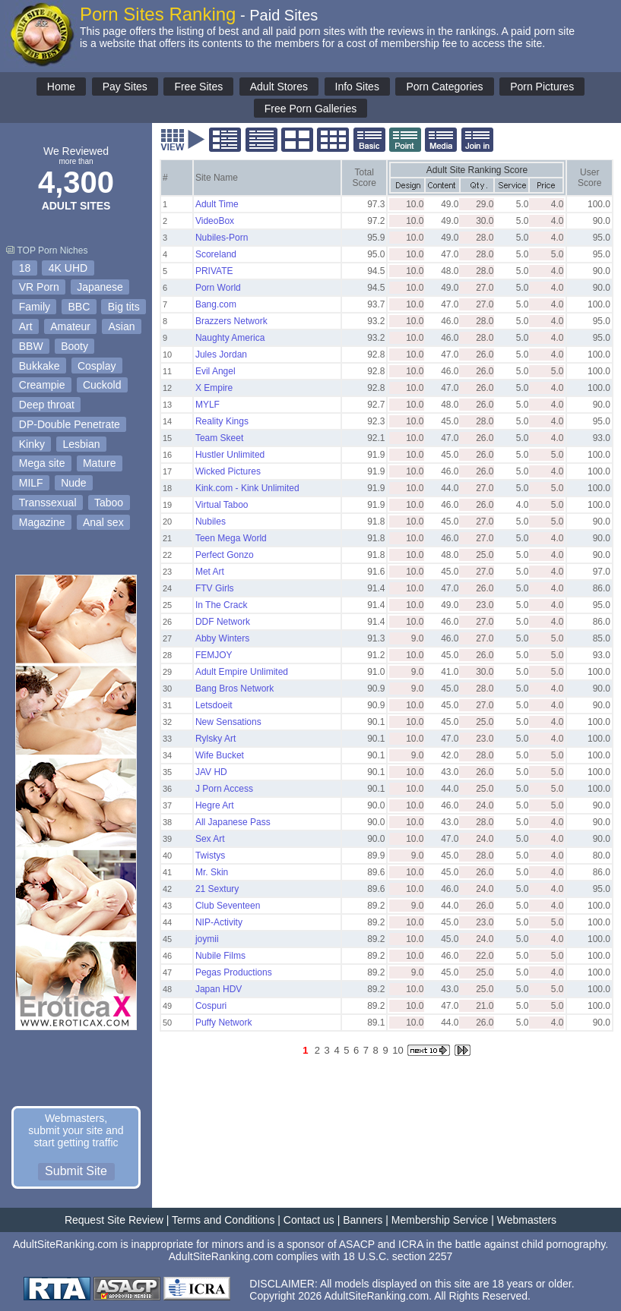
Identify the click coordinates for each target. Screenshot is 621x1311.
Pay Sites (125, 86)
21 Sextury (217, 889)
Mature (99, 463)
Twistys (210, 855)
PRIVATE (214, 271)
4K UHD (68, 268)
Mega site (42, 463)
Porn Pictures (542, 86)
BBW (31, 346)
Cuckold (102, 385)
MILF (31, 483)
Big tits (124, 307)
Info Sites (357, 86)
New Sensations (228, 722)
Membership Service (440, 1220)
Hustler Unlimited (230, 454)
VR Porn (39, 287)
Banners (362, 1220)
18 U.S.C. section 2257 (397, 1256)
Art (26, 326)
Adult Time (217, 204)
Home (61, 86)
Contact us (309, 1220)
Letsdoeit (214, 705)
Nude (73, 483)
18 (25, 268)
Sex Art (210, 839)
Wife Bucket (219, 755)
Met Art (209, 571)
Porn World (218, 287)
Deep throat (46, 405)
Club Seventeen (227, 905)
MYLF (207, 404)
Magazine (42, 522)
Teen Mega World (231, 538)
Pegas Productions (233, 972)
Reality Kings (222, 421)
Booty (74, 346)
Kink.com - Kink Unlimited (247, 488)
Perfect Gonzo (224, 555)
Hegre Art (214, 805)
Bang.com (215, 304)
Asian (122, 326)
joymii (207, 939)
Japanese (100, 287)
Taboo (108, 502)
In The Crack (221, 605)
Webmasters (526, 1220)
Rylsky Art (215, 738)
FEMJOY (214, 655)
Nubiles (210, 521)
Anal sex (103, 522)
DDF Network (222, 621)
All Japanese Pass (233, 822)
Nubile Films (220, 955)
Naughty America (230, 337)
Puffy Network (223, 1022)
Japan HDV (218, 989)
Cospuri (211, 1006)
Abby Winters (222, 638)
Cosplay (97, 366)
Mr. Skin (211, 872)
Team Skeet (219, 438)
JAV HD (211, 772)
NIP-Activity (218, 922)
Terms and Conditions (223, 1220)
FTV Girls (214, 588)
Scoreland (215, 254)
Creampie (42, 385)
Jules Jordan (221, 354)
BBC (79, 307)
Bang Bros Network (234, 688)
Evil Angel (215, 371)
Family (34, 307)
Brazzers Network (231, 321)
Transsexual (48, 502)
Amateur (70, 326)
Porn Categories (444, 86)
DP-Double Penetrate (69, 424)
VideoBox (214, 221)
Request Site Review (114, 1220)
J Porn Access (224, 788)
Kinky (32, 444)
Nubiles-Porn (221, 237)
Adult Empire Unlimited (241, 672)
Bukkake (39, 366)
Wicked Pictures (228, 471)
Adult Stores (279, 86)
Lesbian (81, 444)
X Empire (214, 388)
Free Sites (198, 86)
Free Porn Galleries (310, 108)
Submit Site (76, 1170)
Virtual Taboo (222, 505)
